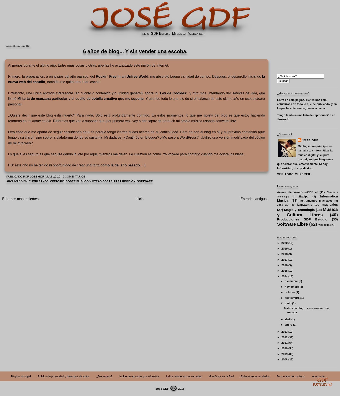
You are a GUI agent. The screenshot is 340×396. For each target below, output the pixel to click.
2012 (284, 337)
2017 (284, 259)
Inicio (145, 33)
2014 (284, 276)
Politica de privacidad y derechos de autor (63, 376)
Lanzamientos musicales (317, 204)
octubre (290, 292)
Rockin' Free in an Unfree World (122, 76)
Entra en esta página (290, 100)
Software (145, 181)
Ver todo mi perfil (294, 174)
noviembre (292, 286)
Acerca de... (196, 33)
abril (288, 319)
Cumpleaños (39, 181)
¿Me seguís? (104, 376)
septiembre (292, 297)
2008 (284, 359)
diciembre (291, 281)
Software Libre (292, 224)
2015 (284, 270)
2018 (284, 254)
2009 (284, 354)
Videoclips (324, 224)
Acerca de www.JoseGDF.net (297, 192)
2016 (284, 265)
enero (288, 324)
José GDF (310, 140)
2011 (284, 342)
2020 (284, 243)
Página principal (21, 376)
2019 (284, 248)
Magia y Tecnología (299, 210)
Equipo (303, 196)
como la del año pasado (120, 165)
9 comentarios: (75, 176)
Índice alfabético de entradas (184, 376)
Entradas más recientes (20, 199)
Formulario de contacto (291, 376)
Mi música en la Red (221, 376)
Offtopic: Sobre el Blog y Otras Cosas (81, 181)
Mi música (179, 33)
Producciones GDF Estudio (302, 219)
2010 (284, 348)
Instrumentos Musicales (316, 200)
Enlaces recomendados (255, 376)
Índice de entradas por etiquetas (139, 376)
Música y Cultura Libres (307, 212)
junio (288, 303)
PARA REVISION (125, 181)
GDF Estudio (160, 33)
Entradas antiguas (254, 199)
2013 (284, 331)
